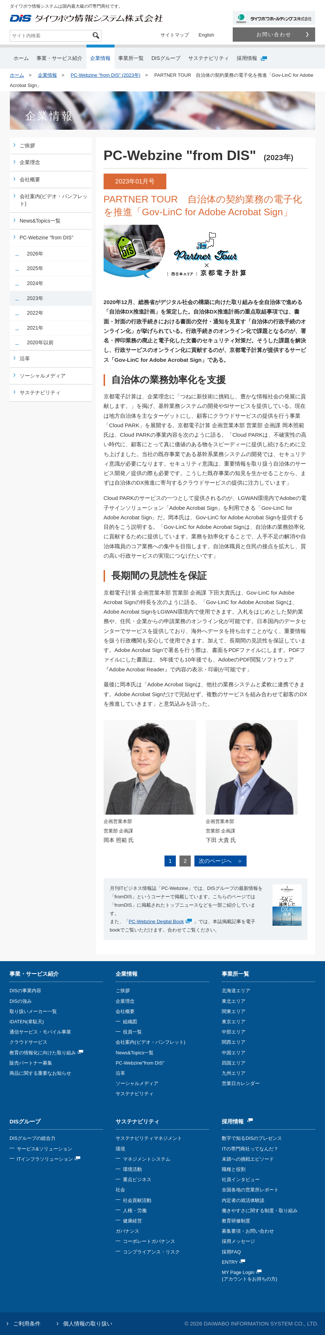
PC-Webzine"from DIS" (140, 1063)
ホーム (21, 58)
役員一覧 (132, 1032)
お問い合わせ (282, 34)
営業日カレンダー (241, 1083)
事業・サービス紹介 (59, 58)
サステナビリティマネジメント (149, 1138)
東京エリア (233, 1021)
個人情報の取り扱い (87, 1323)
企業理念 (30, 162)
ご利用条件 (26, 1323)
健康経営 (132, 1221)
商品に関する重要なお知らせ (40, 1073)
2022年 (35, 313)
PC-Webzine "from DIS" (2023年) (105, 75)
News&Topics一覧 (40, 221)
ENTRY (233, 1262)
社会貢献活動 (137, 1200)
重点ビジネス (137, 1179)
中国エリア (233, 1052)
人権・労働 (135, 1210)
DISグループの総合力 (32, 1138)
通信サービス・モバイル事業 (40, 1032)
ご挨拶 (27, 145)
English (206, 35)
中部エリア (233, 1032)
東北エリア (233, 1001)
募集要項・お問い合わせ (248, 1231)
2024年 (35, 283)
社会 (120, 1189)
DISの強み (20, 1001)
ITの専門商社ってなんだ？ (250, 1149)
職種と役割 (233, 1169)
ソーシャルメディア (43, 376)
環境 (120, 1149)
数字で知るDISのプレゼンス (252, 1138)
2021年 (35, 328)
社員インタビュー (241, 1179)
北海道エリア (236, 990)
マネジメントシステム (146, 1159)
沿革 (25, 358)
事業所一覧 (131, 58)
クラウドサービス (28, 1042)
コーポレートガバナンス (149, 1241)
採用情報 (252, 58)
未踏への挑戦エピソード (248, 1159)
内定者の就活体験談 (243, 1200)
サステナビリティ (208, 58)
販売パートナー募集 (30, 1063)
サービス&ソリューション (44, 1149)
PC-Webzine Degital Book (156, 921)
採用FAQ (231, 1252)
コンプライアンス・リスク (151, 1252)
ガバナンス (127, 1231)
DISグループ (165, 58)
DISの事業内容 (25, 990)
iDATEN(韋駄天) (26, 1021)
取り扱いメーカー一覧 (33, 1011)
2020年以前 (40, 342)
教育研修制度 (236, 1221)
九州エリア (233, 1073)
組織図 (130, 1021)
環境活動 (132, 1169)
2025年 (35, 268)
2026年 (35, 254)
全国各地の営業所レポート (250, 1189)
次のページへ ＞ (221, 861)
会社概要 (30, 179)
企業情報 (100, 58)
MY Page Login (242, 1272)
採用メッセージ (238, 1241)
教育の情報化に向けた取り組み (46, 1052)
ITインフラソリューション (49, 1159)
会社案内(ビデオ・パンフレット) (54, 199)
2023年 (35, 298)
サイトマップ (174, 35)
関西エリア (233, 1042)
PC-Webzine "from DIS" (46, 237)
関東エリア (233, 1011)
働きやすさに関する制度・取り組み (260, 1210)
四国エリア (233, 1063)
